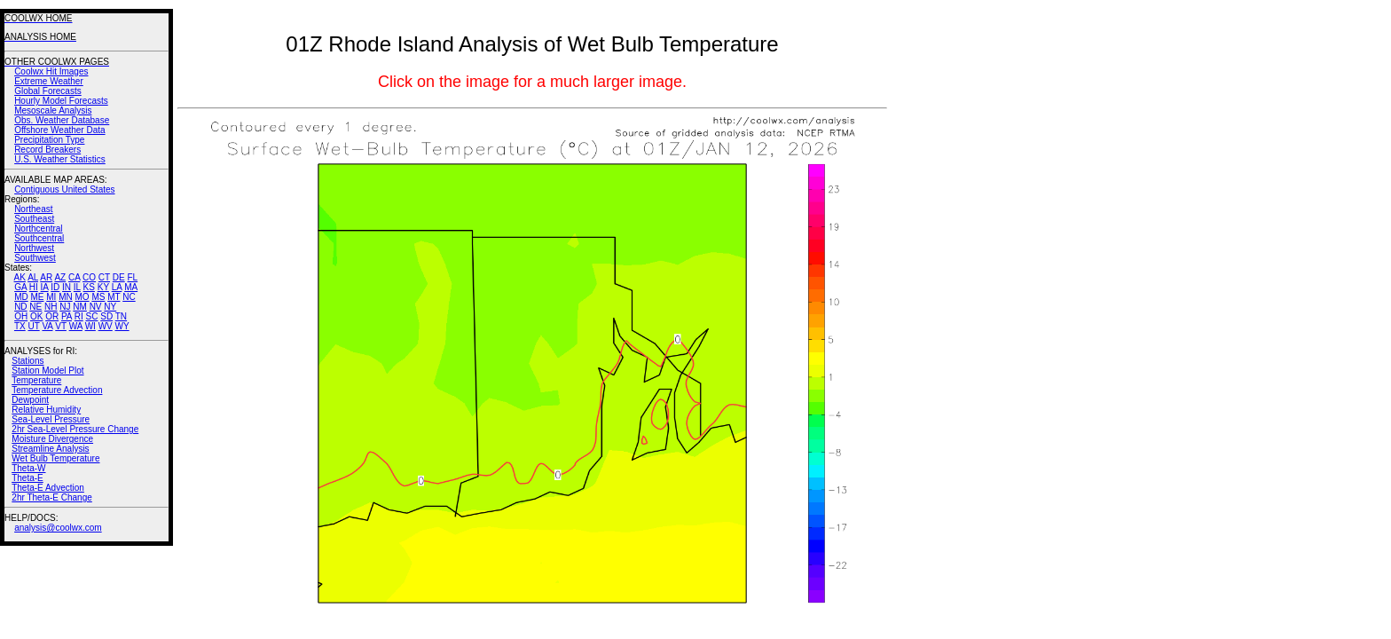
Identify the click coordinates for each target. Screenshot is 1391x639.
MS (98, 297)
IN (66, 287)
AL (33, 277)
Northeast (33, 209)
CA (74, 277)
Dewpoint (30, 400)
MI (51, 297)
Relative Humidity (46, 409)
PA (66, 316)
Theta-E (27, 478)
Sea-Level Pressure (51, 419)
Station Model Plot (47, 370)
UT (34, 326)
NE (35, 307)
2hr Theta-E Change (51, 497)
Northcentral (38, 228)
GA (20, 287)
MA (131, 287)
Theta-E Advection (48, 488)
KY (103, 287)
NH (50, 307)
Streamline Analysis (50, 449)
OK (36, 316)
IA (45, 287)
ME (36, 297)
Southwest (35, 258)
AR (46, 277)
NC (128, 297)
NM (80, 307)
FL (132, 277)
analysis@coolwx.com (58, 527)
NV (96, 307)
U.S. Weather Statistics (60, 159)
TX (20, 326)
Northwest (34, 248)
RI (79, 316)
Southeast (34, 219)
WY (122, 326)
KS (89, 287)
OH (21, 316)
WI (90, 326)
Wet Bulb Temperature (55, 458)
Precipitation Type (49, 140)
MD (21, 297)
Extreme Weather (48, 81)
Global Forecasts (48, 91)
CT (104, 277)
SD (106, 316)
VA (47, 326)
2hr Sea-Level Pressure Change (75, 429)
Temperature (36, 380)
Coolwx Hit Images (51, 71)
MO (82, 297)
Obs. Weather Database (61, 120)
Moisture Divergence (52, 439)
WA (76, 326)
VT (61, 326)
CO (89, 277)
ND (20, 307)
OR (52, 316)
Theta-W (28, 468)
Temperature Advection (57, 390)
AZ (60, 277)
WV (105, 326)
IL (77, 287)
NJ (64, 307)
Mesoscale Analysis (52, 110)
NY (110, 307)
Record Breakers (47, 149)
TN (121, 316)
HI (33, 287)
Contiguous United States (64, 189)
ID (55, 287)
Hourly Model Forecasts (61, 101)
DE (119, 277)
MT (113, 297)
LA (117, 287)
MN (66, 297)
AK (20, 277)
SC (92, 316)
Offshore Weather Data (59, 130)
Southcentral (39, 238)
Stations (27, 361)
